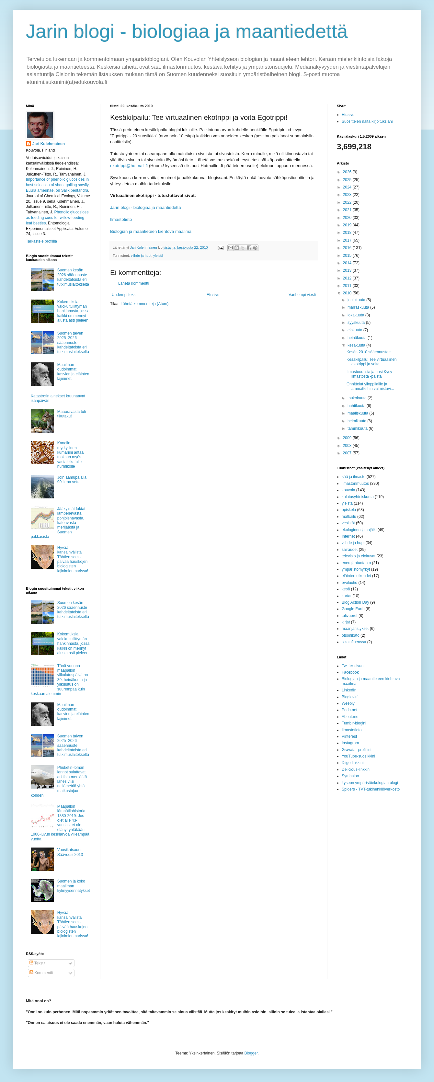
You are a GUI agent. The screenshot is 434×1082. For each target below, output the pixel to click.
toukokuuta (358, 398)
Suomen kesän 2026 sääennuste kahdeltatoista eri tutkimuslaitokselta (73, 277)
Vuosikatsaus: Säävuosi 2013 (70, 852)
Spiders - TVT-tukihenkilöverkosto (371, 789)
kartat (346, 596)
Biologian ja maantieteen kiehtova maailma (150, 231)
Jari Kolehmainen (48, 144)
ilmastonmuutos (355, 483)
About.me (350, 716)
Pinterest (349, 736)
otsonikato (351, 635)
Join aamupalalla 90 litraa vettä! (71, 479)
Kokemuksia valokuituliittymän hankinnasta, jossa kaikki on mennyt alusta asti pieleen (73, 311)
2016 (348, 247)
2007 (348, 453)
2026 (348, 172)
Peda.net (349, 710)
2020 (348, 217)
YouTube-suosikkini (358, 756)
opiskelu (349, 509)
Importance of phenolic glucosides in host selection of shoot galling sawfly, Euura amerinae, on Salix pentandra (58, 185)
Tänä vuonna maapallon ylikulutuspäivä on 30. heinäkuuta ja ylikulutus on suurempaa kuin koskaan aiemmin (59, 680)
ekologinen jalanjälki (359, 530)
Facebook (350, 672)
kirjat (346, 622)
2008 (348, 445)
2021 (348, 210)
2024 (348, 187)
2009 (348, 438)
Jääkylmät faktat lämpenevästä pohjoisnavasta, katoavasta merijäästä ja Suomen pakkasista (58, 523)
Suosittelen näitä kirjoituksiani (367, 121)
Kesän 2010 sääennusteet (369, 352)
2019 (348, 225)
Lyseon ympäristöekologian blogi (370, 782)
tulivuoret (350, 615)
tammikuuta (358, 428)
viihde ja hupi (141, 255)
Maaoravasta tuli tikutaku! (71, 413)
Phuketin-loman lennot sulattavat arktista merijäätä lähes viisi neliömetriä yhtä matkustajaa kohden (59, 781)
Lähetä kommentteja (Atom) (144, 304)
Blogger (251, 1053)
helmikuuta (357, 421)
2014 (348, 263)
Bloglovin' (350, 697)
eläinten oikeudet (356, 576)
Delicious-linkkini (356, 769)
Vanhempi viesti (302, 294)
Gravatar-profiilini (356, 749)
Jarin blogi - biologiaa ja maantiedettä (187, 31)
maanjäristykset (355, 628)
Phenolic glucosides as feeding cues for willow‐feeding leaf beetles (57, 217)
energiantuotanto (356, 563)
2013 (348, 270)
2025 (348, 179)
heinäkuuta (358, 338)
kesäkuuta (357, 345)
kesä (346, 589)
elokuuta (355, 330)
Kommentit (41, 973)
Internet (348, 536)
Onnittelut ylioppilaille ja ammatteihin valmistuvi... (370, 386)
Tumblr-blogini (354, 723)
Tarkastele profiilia (41, 241)
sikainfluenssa (354, 642)
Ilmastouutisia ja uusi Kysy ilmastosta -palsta (369, 374)
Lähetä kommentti (133, 283)
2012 (348, 278)
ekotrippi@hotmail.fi (129, 165)
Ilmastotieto (121, 219)
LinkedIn (349, 690)
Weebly (348, 703)
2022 (348, 202)
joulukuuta (357, 300)
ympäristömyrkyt (356, 569)
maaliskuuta (358, 413)
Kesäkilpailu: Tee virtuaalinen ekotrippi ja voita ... (372, 361)
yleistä (158, 255)
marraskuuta (359, 307)
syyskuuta (357, 322)
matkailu (349, 516)
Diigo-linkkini (352, 762)
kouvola (348, 490)
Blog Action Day (355, 602)
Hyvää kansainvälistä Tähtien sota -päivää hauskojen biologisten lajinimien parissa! (72, 559)
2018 (348, 232)
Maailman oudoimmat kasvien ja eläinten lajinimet (73, 371)
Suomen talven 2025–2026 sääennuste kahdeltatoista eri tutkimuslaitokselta (73, 342)
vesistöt (348, 523)
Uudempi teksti (124, 294)
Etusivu (213, 294)
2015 (348, 255)
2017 (348, 240)
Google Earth (353, 609)
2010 (348, 293)
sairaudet (350, 549)
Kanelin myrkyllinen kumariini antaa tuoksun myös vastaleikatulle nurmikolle (70, 455)
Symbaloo (350, 776)
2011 (348, 285)
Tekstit (37, 963)
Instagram (350, 743)
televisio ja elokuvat (358, 556)
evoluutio (349, 582)
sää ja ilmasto (353, 476)
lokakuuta (356, 315)
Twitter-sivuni (353, 666)
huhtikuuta (357, 406)
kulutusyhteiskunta (358, 497)
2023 (348, 194)
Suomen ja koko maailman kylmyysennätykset (73, 886)
